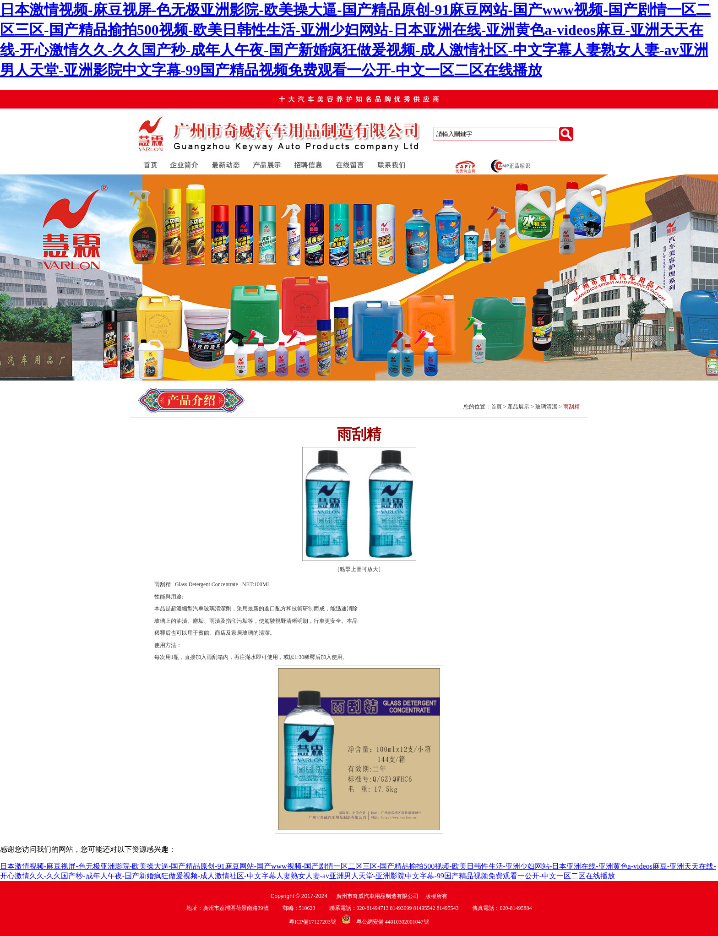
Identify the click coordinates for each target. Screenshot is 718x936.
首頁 (496, 406)
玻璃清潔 (546, 406)
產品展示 (518, 406)
